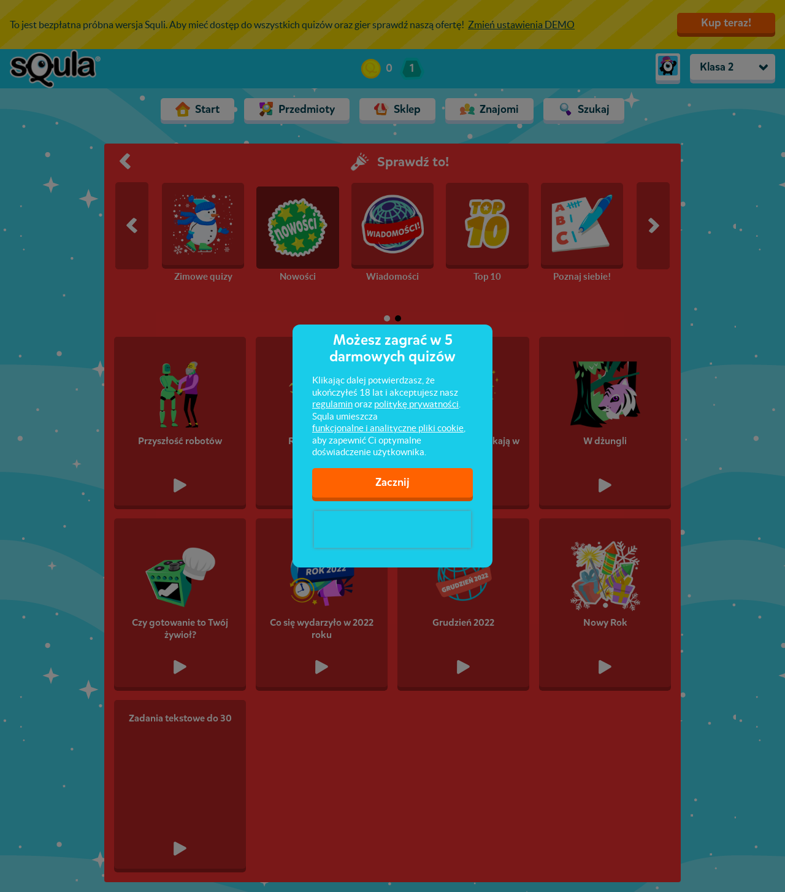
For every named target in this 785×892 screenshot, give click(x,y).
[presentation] (392, 529)
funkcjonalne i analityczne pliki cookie (388, 428)
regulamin (332, 404)
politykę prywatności (416, 404)
